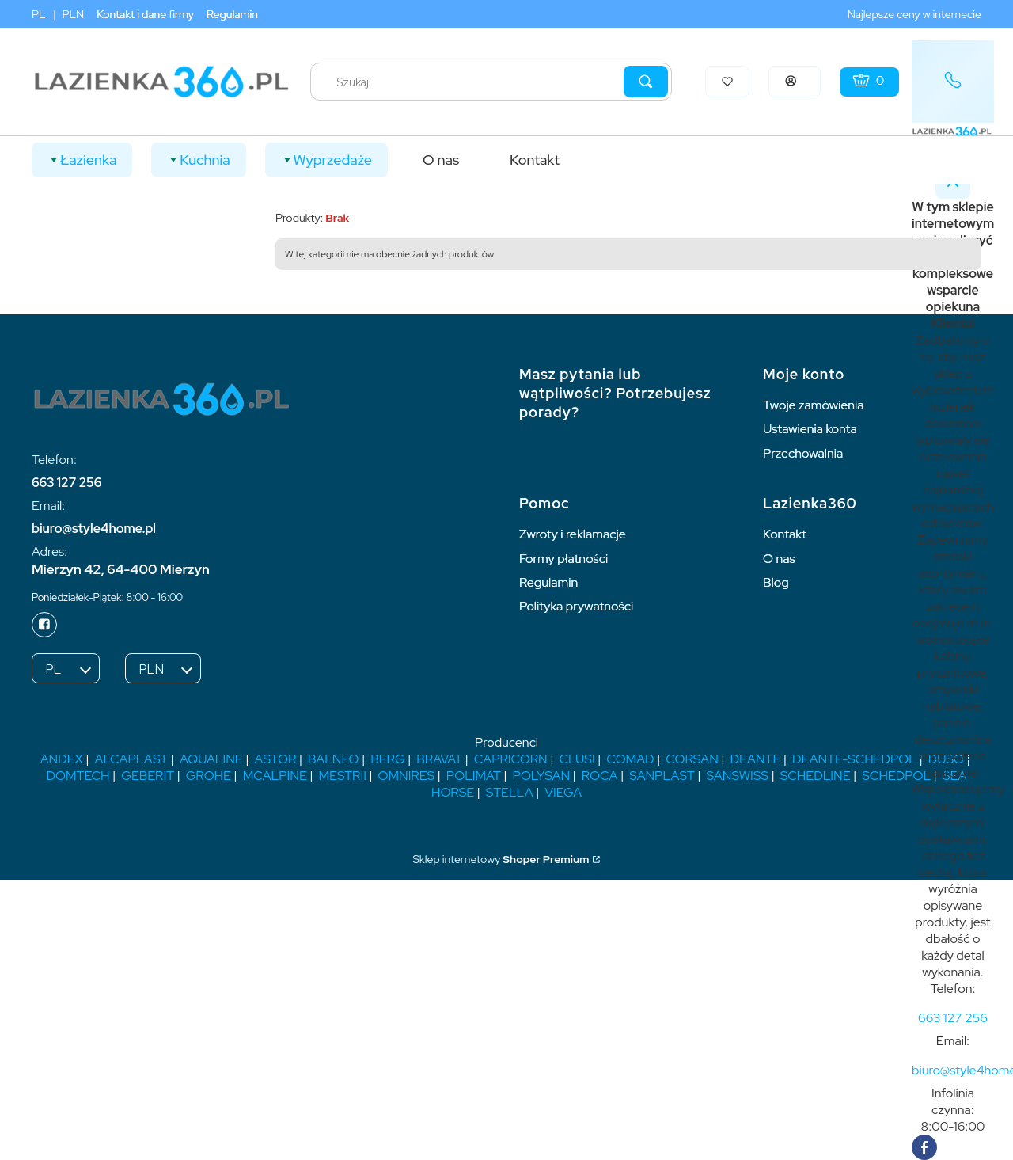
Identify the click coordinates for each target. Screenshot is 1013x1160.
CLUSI (576, 759)
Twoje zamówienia (813, 405)
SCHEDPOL (896, 775)
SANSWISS (737, 775)
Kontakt (784, 534)
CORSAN (692, 759)
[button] (646, 81)
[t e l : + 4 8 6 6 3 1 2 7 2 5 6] (953, 1018)
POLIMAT (473, 775)
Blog (776, 582)
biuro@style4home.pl (94, 528)
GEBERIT (147, 775)
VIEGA (563, 792)
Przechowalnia (803, 453)
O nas (779, 558)
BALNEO (333, 759)
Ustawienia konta (810, 428)
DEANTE (755, 759)
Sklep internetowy (500, 859)
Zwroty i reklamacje (572, 534)
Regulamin (232, 14)
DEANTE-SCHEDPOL (854, 759)
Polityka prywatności (576, 606)
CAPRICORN (511, 759)
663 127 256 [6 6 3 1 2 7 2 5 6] (66, 482)
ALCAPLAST (132, 759)
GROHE (208, 775)
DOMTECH (78, 775)
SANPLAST (662, 775)
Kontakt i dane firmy (145, 14)
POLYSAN (542, 775)
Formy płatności (563, 558)
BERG (387, 759)
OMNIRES (406, 775)
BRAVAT (439, 759)
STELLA (509, 792)
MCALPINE (275, 775)
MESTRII (342, 775)
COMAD (630, 759)
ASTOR (275, 759)
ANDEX (61, 759)
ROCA (600, 775)
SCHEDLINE (815, 775)
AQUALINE (211, 759)
